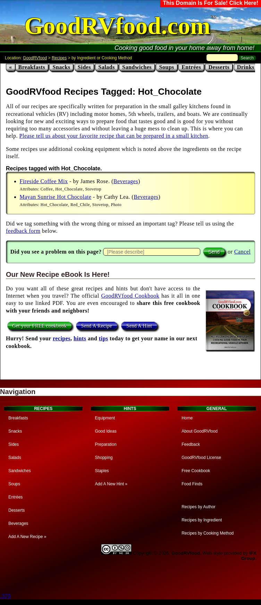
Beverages (125, 181)
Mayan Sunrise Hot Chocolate (56, 197)
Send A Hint (139, 325)
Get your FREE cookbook (39, 325)
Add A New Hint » (111, 484)
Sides (84, 67)
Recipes (59, 58)
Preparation (106, 444)
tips (103, 338)
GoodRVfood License (201, 457)
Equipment (105, 418)
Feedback (191, 444)
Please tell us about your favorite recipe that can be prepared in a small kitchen (113, 136)
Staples (102, 470)
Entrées (191, 67)
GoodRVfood (35, 58)
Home (187, 418)
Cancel (242, 252)
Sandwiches (137, 67)
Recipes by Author (198, 506)
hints (80, 338)
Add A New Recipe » (27, 536)
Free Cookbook (196, 470)
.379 (5, 596)
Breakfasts (31, 67)
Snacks (61, 67)
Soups (166, 67)
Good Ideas (106, 431)
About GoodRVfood (200, 431)
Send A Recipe (96, 325)
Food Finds (192, 484)
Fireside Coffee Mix (44, 181)
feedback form (23, 231)
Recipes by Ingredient (202, 520)
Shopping (104, 457)
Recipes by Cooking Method (208, 533)
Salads (106, 67)
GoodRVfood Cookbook (130, 296)
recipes (61, 338)
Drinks (245, 67)
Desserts (218, 67)
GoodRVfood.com (117, 25)
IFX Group (248, 556)
